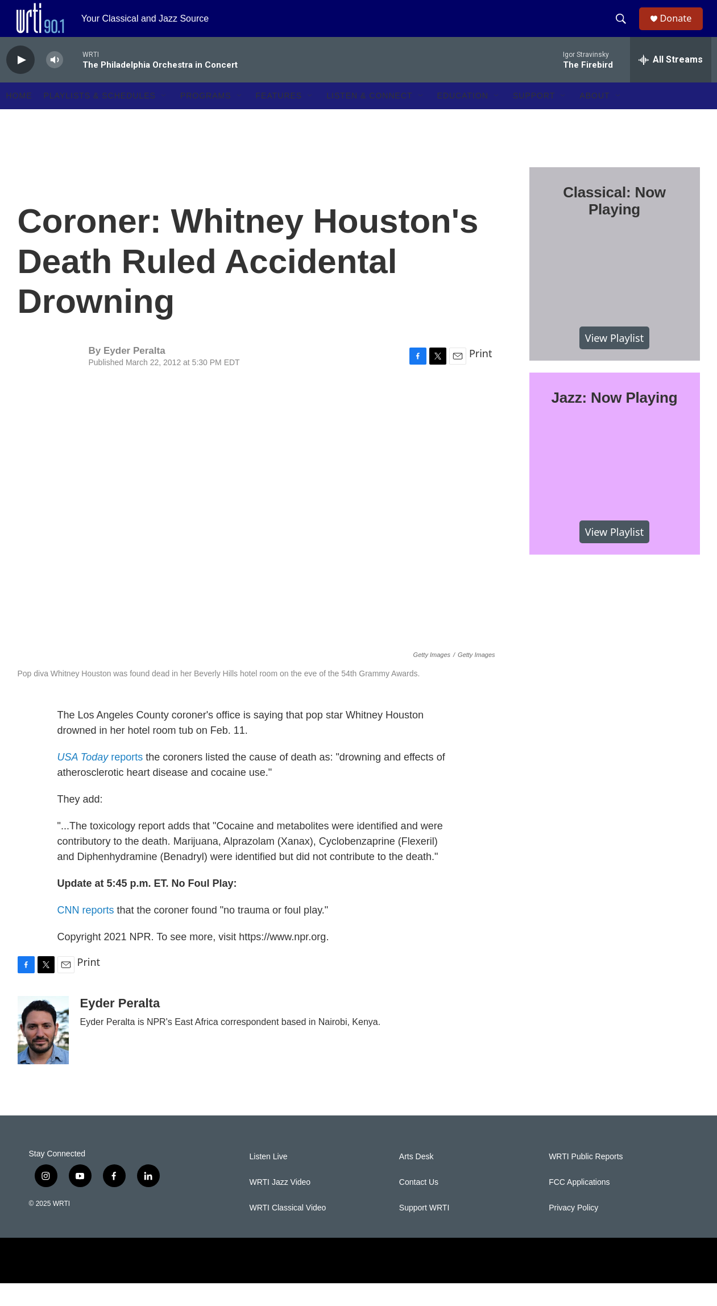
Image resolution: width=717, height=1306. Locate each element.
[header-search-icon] (625, 30)
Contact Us (418, 1205)
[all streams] (670, 82)
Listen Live (269, 1179)
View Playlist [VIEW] (614, 360)
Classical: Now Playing (614, 223)
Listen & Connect (369, 118)
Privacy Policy (573, 1230)
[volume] (54, 83)
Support (534, 118)
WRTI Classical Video (288, 1230)
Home (19, 118)
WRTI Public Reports (586, 1179)
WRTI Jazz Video (280, 1205)
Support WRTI (424, 1230)
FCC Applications (579, 1205)
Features (279, 118)
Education (462, 118)
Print (480, 376)
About (594, 118)
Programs (205, 118)
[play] (20, 82)
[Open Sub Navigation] (164, 118)
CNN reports (85, 933)
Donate (682, 30)
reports (100, 780)
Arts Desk (416, 1179)
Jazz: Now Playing (615, 420)
